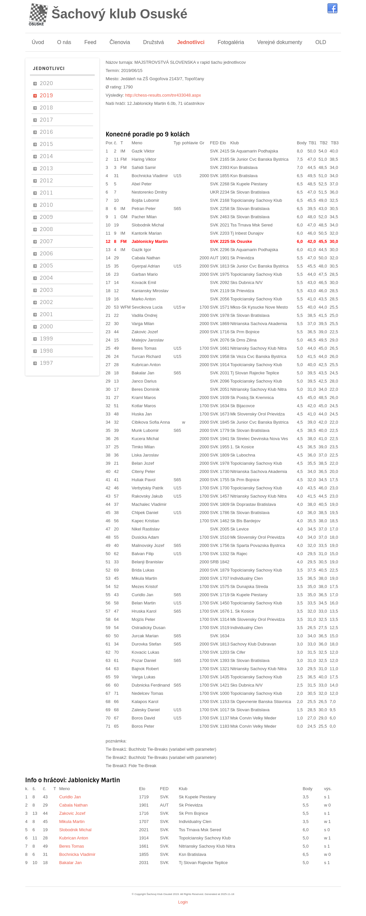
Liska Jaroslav (145, 455)
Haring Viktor (144, 159)
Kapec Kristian (145, 520)
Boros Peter (143, 726)
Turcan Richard (146, 356)
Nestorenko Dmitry (149, 192)
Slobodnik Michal (148, 225)
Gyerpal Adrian (146, 266)
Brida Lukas (143, 570)
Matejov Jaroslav (148, 340)
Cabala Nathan (146, 257)
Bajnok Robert (145, 668)
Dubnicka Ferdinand (151, 685)
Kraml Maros (144, 397)
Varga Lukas (143, 676)
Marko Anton (144, 298)
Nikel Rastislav (145, 529)
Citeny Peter (143, 471)
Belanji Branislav (147, 561)
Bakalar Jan (143, 372)
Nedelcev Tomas (147, 693)
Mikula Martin (144, 578)
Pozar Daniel (144, 660)
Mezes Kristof (145, 586)
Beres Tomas (144, 348)
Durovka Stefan (146, 644)
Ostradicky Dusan (148, 627)
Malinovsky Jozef (148, 545)
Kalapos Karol (145, 701)
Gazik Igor (141, 249)
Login (183, 902)
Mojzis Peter (143, 619)
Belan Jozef (143, 463)
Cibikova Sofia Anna (151, 422)
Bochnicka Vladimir (150, 175)
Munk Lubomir (145, 430)
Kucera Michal (145, 438)
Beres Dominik (145, 389)
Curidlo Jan (142, 594)
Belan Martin (144, 602)
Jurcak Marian (145, 635)
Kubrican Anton (146, 364)
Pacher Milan (144, 216)
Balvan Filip (143, 553)
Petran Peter (144, 208)
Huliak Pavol (143, 479)
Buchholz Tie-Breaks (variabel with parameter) (172, 749)
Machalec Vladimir (149, 504)
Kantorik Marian (146, 233)
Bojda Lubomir (145, 200)
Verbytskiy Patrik (147, 487)
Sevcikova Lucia (147, 307)
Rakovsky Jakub (147, 496)
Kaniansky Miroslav (150, 290)
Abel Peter (142, 183)
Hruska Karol (144, 611)
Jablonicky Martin (150, 241)
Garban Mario (145, 274)
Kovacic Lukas (145, 652)
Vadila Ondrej (144, 315)
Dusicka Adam (145, 537)
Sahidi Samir (144, 167)
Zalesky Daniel (145, 709)
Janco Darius (144, 381)
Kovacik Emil (144, 282)
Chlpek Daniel (145, 512)
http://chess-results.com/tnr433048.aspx (163, 95)
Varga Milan (143, 323)
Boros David (143, 718)
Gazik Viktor (143, 151)
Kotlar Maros (144, 405)
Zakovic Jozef (145, 331)
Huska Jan (142, 413)
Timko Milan (143, 446)
